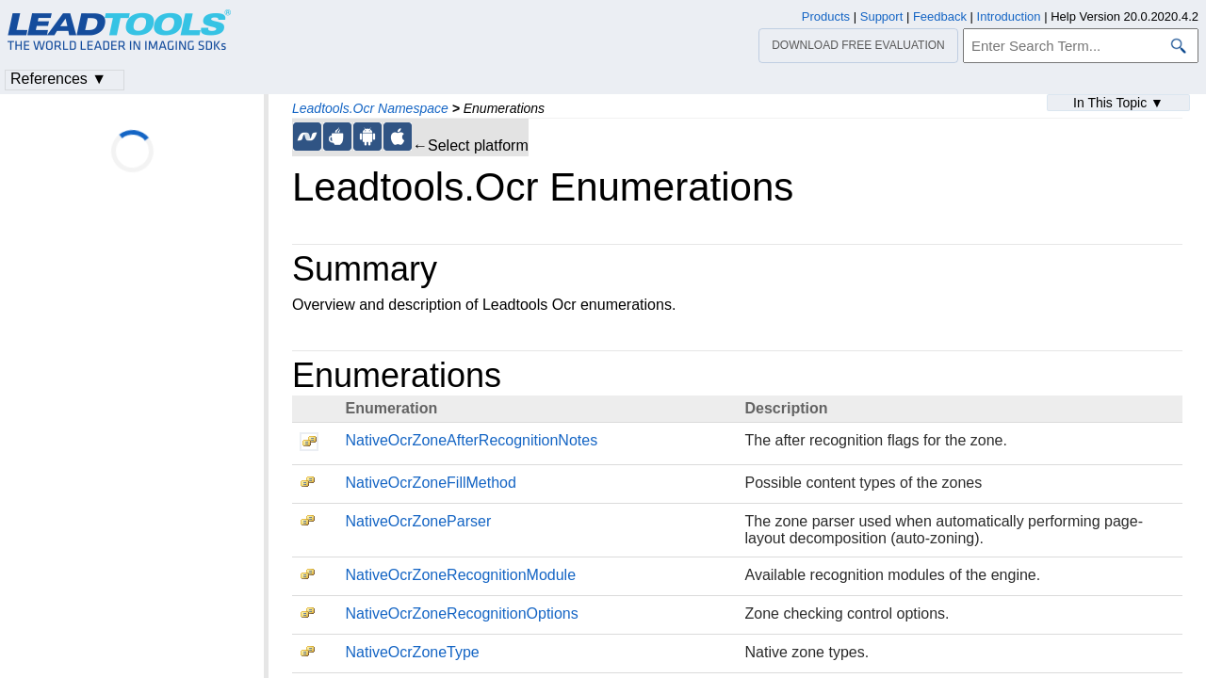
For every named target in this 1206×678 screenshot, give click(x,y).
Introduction (1009, 16)
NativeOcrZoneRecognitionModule (460, 575)
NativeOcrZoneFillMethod (430, 483)
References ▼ (58, 79)
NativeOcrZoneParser (418, 521)
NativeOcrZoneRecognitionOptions (461, 613)
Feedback (940, 16)
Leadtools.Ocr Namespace (370, 108)
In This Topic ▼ (1118, 102)
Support (882, 16)
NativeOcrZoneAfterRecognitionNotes (471, 440)
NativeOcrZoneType (412, 652)
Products (826, 16)
